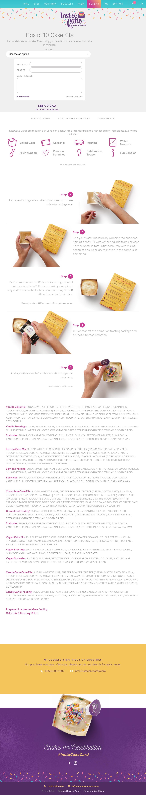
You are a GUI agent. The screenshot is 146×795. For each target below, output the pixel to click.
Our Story (50, 4)
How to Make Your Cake (74, 118)
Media (81, 4)
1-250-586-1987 (54, 671)
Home (26, 4)
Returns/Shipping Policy (69, 791)
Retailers (67, 4)
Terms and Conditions (94, 791)
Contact (118, 4)
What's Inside (40, 118)
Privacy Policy (48, 791)
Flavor (49, 50)
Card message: (25, 76)
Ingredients (106, 118)
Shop (37, 4)
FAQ (106, 4)
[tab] (41, 119)
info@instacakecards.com (90, 671)
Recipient (22, 64)
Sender (21, 70)
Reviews (94, 4)
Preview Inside (23, 96)
